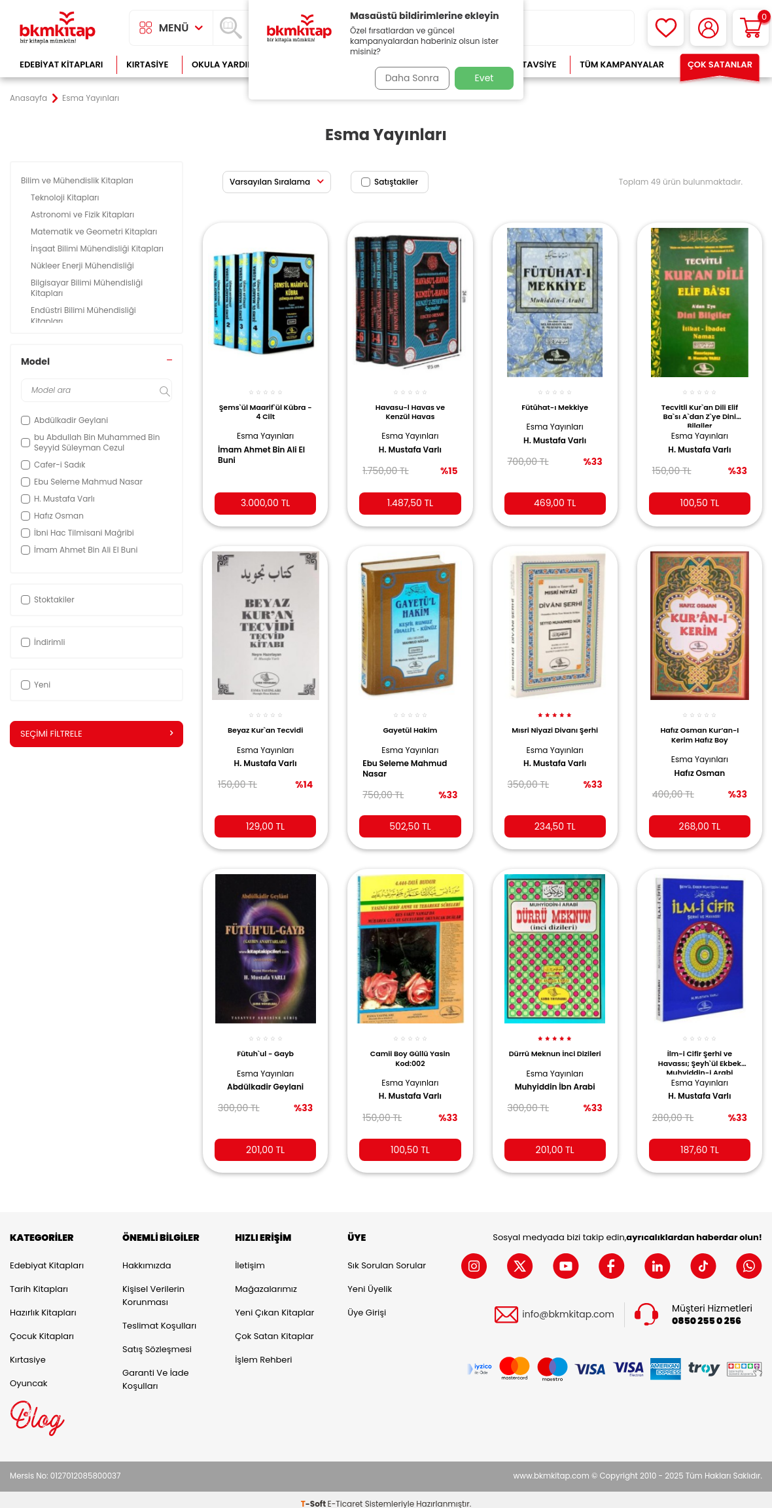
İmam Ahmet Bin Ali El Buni (262, 447)
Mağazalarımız (266, 1280)
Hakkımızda (146, 1257)
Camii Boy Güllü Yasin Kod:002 (410, 1046)
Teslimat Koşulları (159, 1317)
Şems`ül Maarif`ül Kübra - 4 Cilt (265, 404)
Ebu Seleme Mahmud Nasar (409, 758)
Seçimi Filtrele (96, 734)
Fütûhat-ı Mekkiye (554, 399)
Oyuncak (29, 1375)
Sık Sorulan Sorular (386, 1257)
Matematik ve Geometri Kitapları (95, 231)
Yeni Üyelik (369, 1280)
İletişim (250, 1257)
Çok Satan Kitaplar (274, 1327)
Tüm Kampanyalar (622, 64)
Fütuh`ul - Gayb (265, 1041)
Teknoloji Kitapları (66, 197)
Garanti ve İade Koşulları (155, 1371)
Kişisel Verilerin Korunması (153, 1287)
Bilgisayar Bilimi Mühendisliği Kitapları (87, 288)
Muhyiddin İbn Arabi (555, 1083)
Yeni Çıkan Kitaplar (274, 1304)
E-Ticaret (345, 1495)
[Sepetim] (751, 28)
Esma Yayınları (265, 428)
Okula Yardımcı (228, 64)
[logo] (57, 28)
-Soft (314, 1495)
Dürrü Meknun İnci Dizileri (554, 1046)
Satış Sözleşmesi (157, 1340)
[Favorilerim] (666, 28)
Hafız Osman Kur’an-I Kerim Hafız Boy (699, 725)
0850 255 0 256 (706, 1312)
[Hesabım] (708, 28)
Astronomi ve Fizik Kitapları (83, 214)
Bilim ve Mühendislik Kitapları (78, 180)
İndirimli (43, 642)
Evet (484, 77)
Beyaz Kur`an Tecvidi (265, 720)
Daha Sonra (407, 77)
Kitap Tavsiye (526, 64)
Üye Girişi (366, 1304)
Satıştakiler (389, 181)
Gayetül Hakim (410, 720)
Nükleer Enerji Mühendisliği (83, 265)
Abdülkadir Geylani (265, 1074)
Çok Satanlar (720, 64)
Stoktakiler (48, 599)
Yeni (35, 684)
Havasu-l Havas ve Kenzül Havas (410, 404)
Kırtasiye (147, 64)
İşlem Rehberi (263, 1351)
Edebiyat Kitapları (61, 64)
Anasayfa (28, 98)
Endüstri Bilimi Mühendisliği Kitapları (83, 315)
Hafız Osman (700, 763)
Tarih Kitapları (39, 1280)
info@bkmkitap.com (568, 1306)
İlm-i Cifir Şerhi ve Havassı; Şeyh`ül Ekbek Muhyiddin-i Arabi (699, 1049)
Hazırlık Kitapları (43, 1304)
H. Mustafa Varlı (410, 442)
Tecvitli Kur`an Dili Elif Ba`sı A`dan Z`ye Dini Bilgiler (699, 407)
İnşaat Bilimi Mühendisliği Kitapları (98, 248)
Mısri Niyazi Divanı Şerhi (555, 725)
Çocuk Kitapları (42, 1327)
